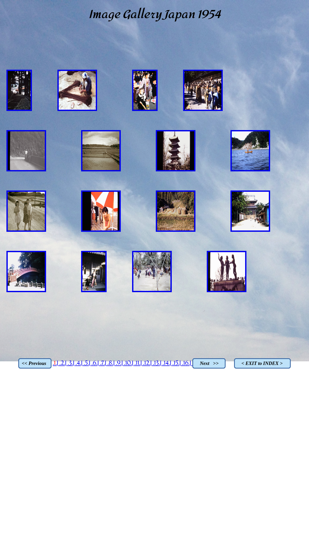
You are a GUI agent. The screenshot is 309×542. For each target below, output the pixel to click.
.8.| (111, 363)
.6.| (95, 363)
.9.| (120, 363)
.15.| (177, 363)
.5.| (88, 363)
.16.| (187, 363)
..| (56, 363)
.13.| (158, 363)
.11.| (138, 363)
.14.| (167, 363)
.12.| (148, 363)
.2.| (63, 363)
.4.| (80, 363)
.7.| (103, 363)
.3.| (72, 363)
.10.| (129, 363)
